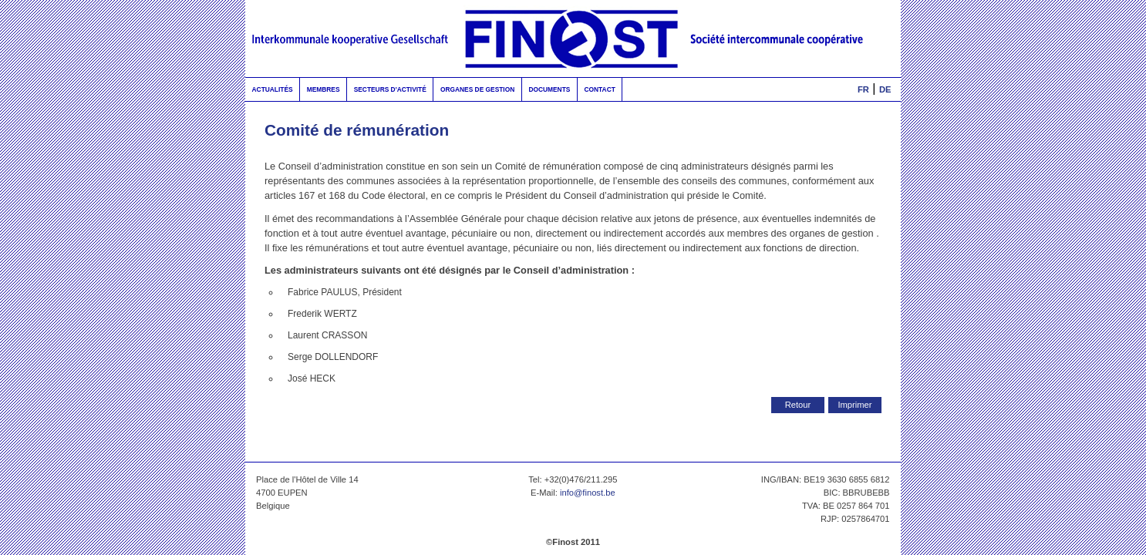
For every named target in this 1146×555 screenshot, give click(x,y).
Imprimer (854, 404)
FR (863, 89)
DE (885, 89)
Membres (323, 89)
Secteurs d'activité (390, 89)
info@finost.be (587, 492)
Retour (798, 404)
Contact (599, 89)
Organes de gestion (477, 89)
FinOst (573, 38)
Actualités (272, 89)
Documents (549, 89)
